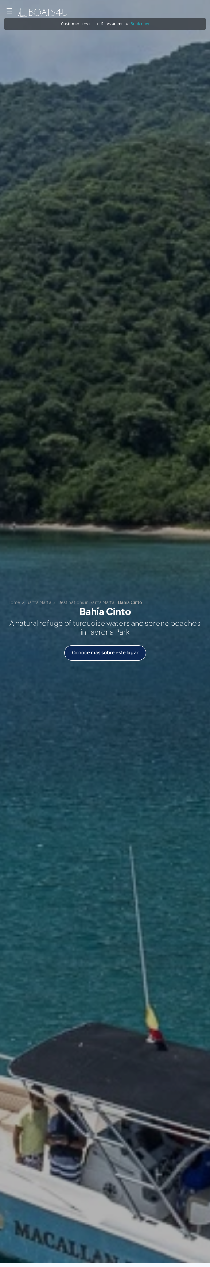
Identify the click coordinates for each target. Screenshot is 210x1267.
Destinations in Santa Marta (86, 602)
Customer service (77, 23)
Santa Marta (38, 602)
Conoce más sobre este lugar (105, 652)
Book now (140, 23)
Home (13, 602)
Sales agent (112, 23)
